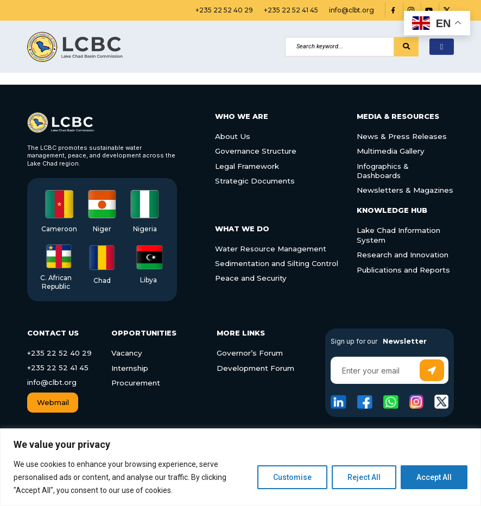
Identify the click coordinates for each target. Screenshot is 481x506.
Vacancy (126, 353)
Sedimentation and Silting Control (271, 261)
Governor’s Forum (249, 353)
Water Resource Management (266, 247)
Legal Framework (247, 165)
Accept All (434, 477)
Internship (129, 367)
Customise (292, 477)
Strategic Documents (254, 179)
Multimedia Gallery (390, 151)
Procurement (135, 382)
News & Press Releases (400, 136)
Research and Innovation (402, 253)
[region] (240, 467)
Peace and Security (251, 274)
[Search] (339, 46)
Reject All (364, 477)
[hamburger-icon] (441, 47)
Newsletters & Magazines (404, 189)
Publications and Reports (403, 267)
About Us (232, 136)
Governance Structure (255, 151)
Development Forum (255, 367)
